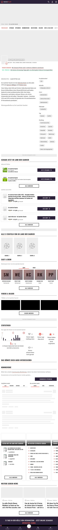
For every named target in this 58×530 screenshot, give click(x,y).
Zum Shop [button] (46, 198)
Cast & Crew (6, 259)
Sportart (50, 126)
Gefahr (49, 138)
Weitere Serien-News (9, 423)
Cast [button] (24, 267)
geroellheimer (12, 391)
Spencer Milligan (11, 85)
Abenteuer (42, 138)
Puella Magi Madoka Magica (36, 412)
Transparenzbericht (47, 520)
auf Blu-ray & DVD (6, 189)
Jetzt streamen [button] (46, 170)
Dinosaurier (43, 134)
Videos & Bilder (7, 293)
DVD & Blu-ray (48, 28)
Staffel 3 (32, 255)
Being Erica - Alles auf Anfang (37, 401)
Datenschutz (32, 520)
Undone (32, 404)
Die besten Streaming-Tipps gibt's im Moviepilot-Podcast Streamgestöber (31, 70)
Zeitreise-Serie (43, 94)
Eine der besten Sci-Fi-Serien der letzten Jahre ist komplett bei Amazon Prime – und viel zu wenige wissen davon (34, 445)
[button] (7, 528)
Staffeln (34, 62)
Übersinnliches (43, 141)
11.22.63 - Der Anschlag (35, 409)
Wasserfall (42, 130)
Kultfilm (49, 116)
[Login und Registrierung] (52, 2)
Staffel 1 (7, 255)
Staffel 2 (19, 255)
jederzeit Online (5, 164)
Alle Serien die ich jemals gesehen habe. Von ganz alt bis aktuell (15, 389)
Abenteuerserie (43, 102)
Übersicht (5, 28)
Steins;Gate (32, 390)
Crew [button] (34, 267)
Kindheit (10, 401)
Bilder (41, 28)
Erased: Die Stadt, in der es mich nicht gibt (39, 393)
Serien (6, 24)
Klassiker (42, 116)
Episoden (18, 28)
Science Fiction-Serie (44, 98)
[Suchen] (48, 2)
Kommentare (26, 28)
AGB (17, 520)
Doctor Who (33, 387)
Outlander (32, 398)
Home (2, 24)
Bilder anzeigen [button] (29, 313)
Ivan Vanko (12, 403)
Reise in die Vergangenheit (46, 149)
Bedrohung (51, 134)
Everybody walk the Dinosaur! (13, 395)
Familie (42, 145)
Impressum (6, 520)
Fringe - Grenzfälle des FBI (36, 406)
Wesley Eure (22, 85)
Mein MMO (45, 524)
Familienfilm (43, 109)
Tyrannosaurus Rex (44, 122)
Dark (31, 395)
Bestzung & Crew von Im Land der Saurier (12, 264)
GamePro (31, 524)
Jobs (4, 524)
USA (41, 81)
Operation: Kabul (29, 462)
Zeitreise (52, 141)
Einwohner (42, 126)
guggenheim (12, 398)
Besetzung (34, 28)
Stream (11, 28)
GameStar (18, 524)
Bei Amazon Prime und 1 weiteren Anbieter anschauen (28, 67)
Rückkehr (50, 130)
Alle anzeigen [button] (29, 186)
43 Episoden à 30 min (45, 88)
